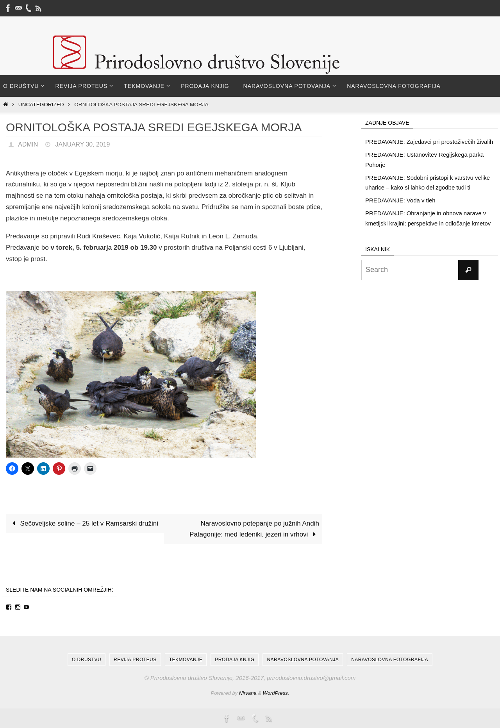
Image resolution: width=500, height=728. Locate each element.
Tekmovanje (185, 659)
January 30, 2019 (83, 144)
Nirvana (248, 693)
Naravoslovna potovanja (303, 659)
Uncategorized (41, 104)
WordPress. (276, 693)
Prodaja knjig (234, 659)
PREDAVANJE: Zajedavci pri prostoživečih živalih (429, 141)
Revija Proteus (135, 659)
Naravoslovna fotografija (389, 659)
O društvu (86, 659)
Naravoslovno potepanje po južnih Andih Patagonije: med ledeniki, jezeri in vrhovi (254, 529)
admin (28, 144)
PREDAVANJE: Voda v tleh (400, 200)
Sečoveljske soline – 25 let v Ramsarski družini (83, 523)
